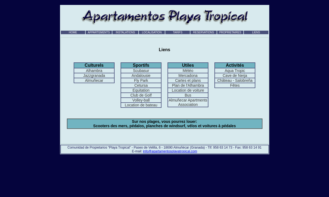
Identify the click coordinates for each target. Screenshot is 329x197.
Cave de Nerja (235, 75)
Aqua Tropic (235, 70)
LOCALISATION (152, 32)
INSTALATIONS (125, 32)
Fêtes (235, 85)
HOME (73, 32)
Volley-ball (141, 100)
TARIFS (178, 32)
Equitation (141, 90)
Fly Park (141, 80)
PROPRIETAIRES (230, 32)
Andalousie (140, 75)
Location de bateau (141, 105)
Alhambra (94, 70)
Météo (188, 70)
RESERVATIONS (203, 32)
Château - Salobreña (234, 80)
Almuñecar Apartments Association (188, 102)
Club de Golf (141, 95)
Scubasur (141, 70)
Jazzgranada (94, 75)
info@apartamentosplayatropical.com (170, 151)
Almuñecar (94, 80)
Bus (188, 95)
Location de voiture (188, 90)
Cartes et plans (188, 80)
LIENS (256, 32)
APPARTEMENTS (99, 32)
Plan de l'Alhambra (188, 85)
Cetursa (141, 85)
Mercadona (188, 75)
